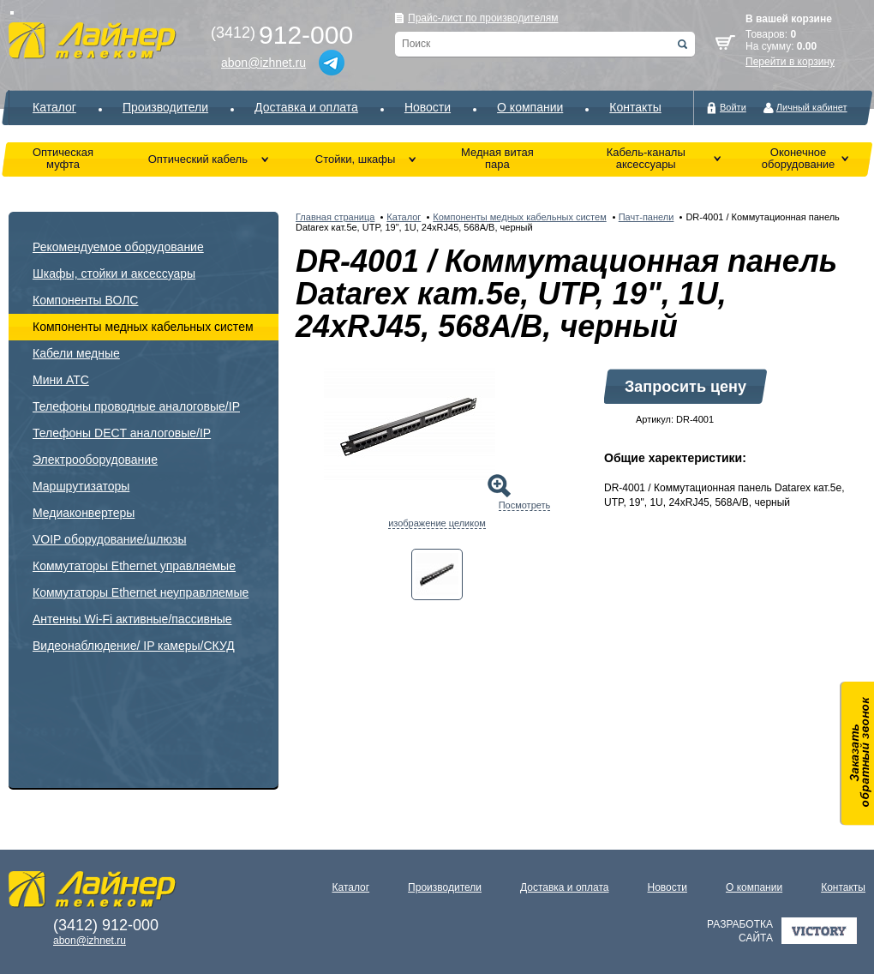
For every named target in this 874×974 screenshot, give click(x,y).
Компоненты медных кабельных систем (143, 327)
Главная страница (335, 217)
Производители (165, 107)
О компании (530, 107)
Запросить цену (685, 386)
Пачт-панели (646, 217)
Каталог (54, 107)
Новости (427, 107)
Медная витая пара (497, 158)
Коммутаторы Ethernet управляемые (134, 566)
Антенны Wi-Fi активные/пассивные (132, 619)
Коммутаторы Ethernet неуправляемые (140, 592)
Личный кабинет (811, 107)
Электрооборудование (95, 459)
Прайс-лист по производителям (483, 18)
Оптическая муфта (63, 158)
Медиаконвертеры (84, 513)
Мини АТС (61, 380)
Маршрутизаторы (81, 486)
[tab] (437, 574)
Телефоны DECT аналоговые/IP (122, 433)
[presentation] (437, 574)
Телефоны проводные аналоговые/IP (136, 406)
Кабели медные (76, 353)
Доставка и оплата (306, 107)
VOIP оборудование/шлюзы (109, 539)
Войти (733, 107)
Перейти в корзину (790, 62)
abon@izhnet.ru (263, 62)
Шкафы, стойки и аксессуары (114, 273)
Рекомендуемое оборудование (118, 247)
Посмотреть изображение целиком (469, 514)
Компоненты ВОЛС (85, 300)
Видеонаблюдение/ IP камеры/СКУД (134, 645)
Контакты (635, 107)
